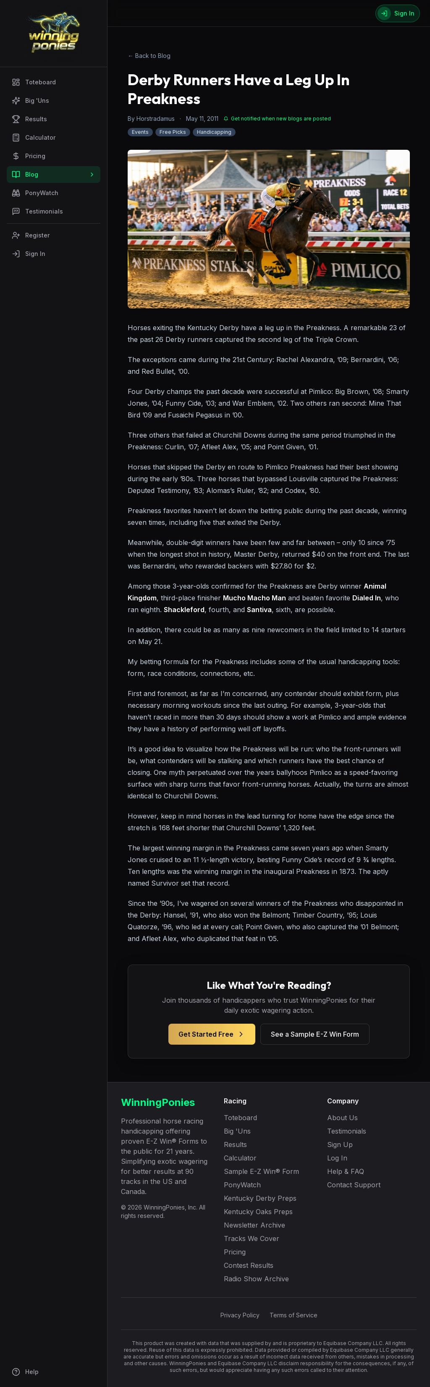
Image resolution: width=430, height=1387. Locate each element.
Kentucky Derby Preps (260, 1198)
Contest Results (248, 1265)
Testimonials (37, 211)
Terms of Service (293, 1315)
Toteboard (34, 82)
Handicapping (214, 132)
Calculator (33, 137)
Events (140, 132)
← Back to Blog (149, 55)
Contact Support (353, 1185)
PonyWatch (35, 193)
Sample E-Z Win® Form (261, 1171)
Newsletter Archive (254, 1225)
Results (29, 119)
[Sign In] (397, 13)
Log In (337, 1158)
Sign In (28, 254)
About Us (342, 1117)
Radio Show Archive (256, 1279)
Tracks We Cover (251, 1238)
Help (25, 1372)
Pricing (28, 156)
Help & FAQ (345, 1171)
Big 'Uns (30, 100)
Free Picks (173, 132)
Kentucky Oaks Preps (258, 1211)
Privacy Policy (240, 1315)
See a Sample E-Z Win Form (315, 1034)
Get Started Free (211, 1034)
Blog (53, 174)
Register (31, 235)
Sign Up (340, 1144)
